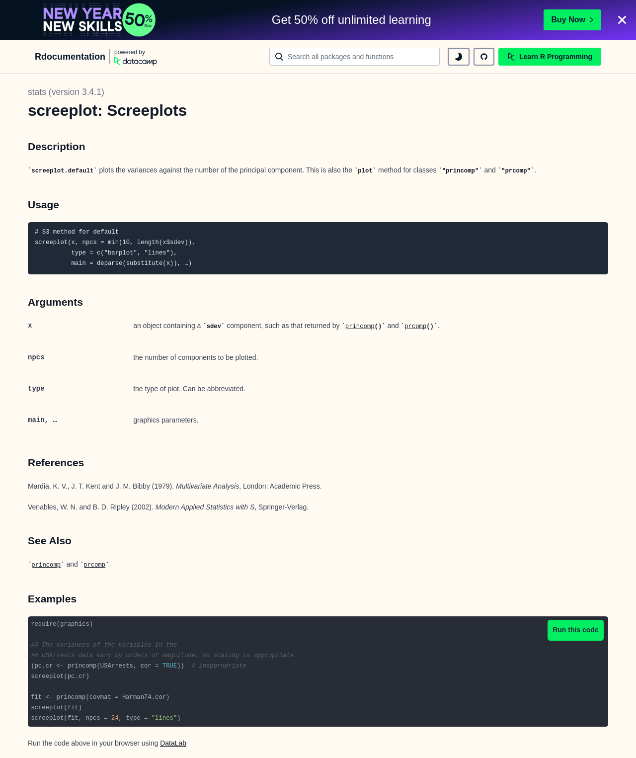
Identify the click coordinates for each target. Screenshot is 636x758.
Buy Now (572, 19)
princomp (360, 326)
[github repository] (484, 57)
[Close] (622, 20)
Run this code (576, 630)
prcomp (415, 326)
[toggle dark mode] (459, 57)
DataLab (173, 743)
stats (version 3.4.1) (66, 92)
